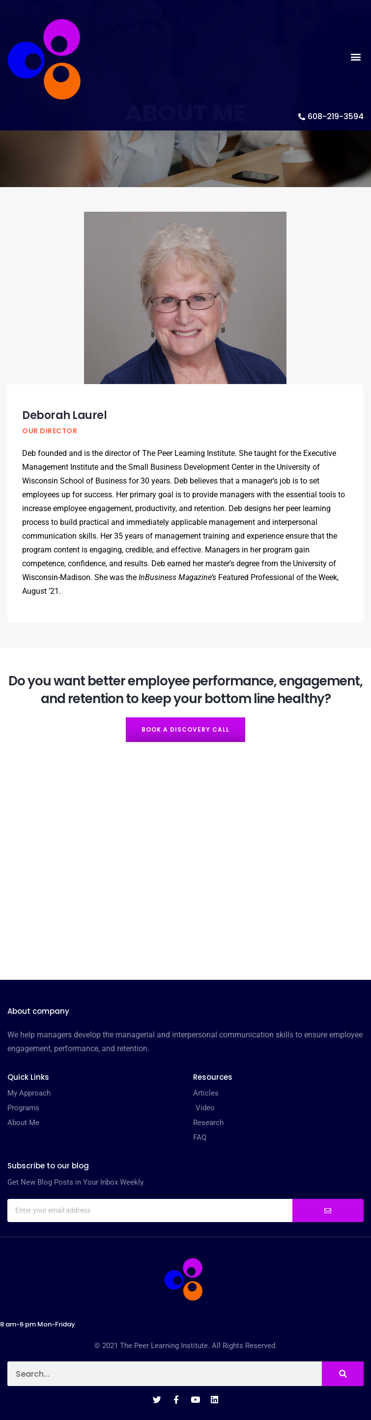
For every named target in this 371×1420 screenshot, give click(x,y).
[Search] (343, 1373)
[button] (355, 57)
